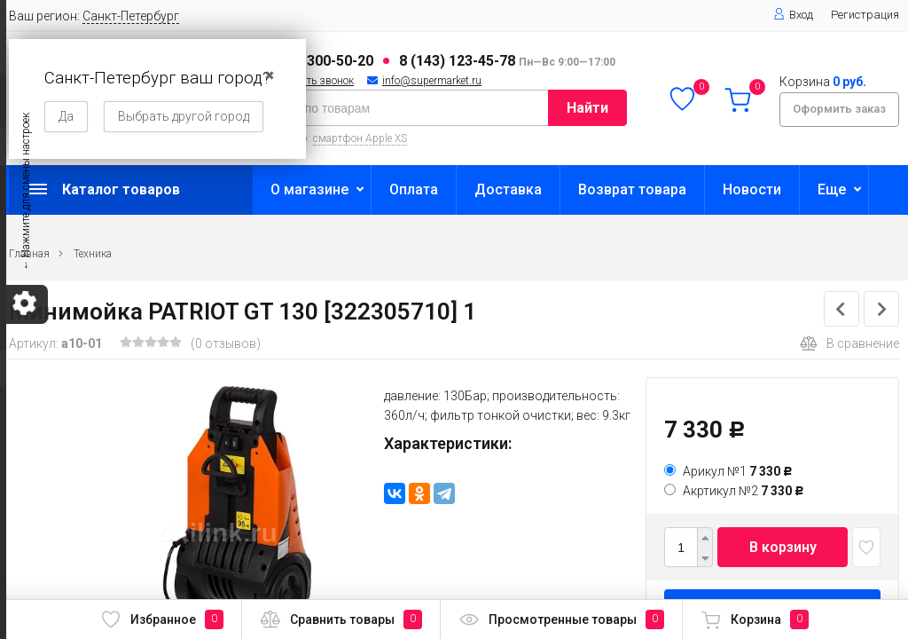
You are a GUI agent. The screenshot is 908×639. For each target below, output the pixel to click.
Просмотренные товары (561, 619)
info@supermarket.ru (431, 81)
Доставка (508, 189)
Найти (587, 107)
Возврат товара (632, 189)
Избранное (161, 619)
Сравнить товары (341, 619)
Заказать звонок (313, 81)
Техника (93, 254)
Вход (793, 14)
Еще (832, 189)
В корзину (783, 547)
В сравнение (849, 343)
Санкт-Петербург (130, 16)
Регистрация (865, 14)
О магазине (309, 189)
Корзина (755, 619)
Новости (752, 189)
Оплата (413, 189)
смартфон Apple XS (360, 138)
